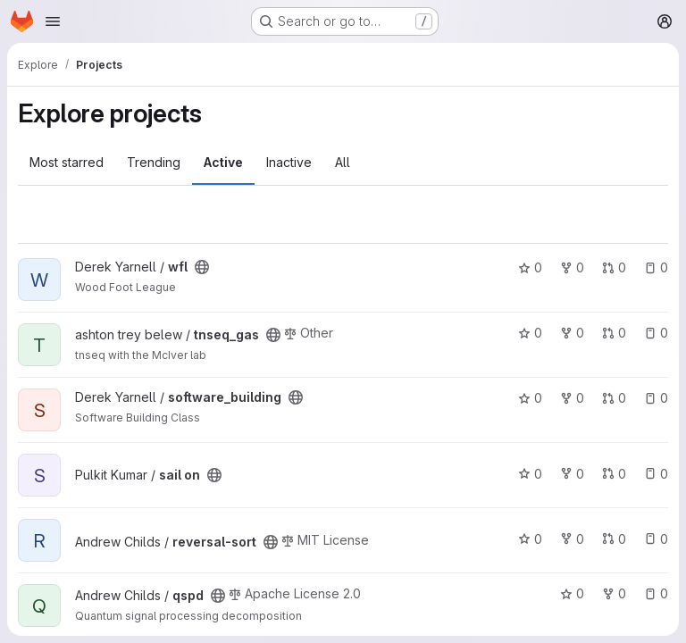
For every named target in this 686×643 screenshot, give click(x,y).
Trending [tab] (153, 162)
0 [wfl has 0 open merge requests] (614, 267)
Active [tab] (223, 162)
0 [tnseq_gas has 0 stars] (530, 332)
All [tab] (342, 162)
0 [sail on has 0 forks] (572, 473)
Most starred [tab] (66, 162)
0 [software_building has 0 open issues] (656, 397)
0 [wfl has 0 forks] (572, 267)
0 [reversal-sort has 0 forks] (572, 539)
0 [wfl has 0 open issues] (656, 267)
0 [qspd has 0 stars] (572, 593)
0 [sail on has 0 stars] (530, 473)
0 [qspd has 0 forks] (614, 593)
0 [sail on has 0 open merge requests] (614, 473)
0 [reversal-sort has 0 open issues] (656, 539)
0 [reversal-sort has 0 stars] (530, 539)
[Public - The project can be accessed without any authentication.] (202, 267)
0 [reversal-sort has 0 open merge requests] (614, 539)
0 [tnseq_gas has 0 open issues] (656, 332)
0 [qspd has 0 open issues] (656, 593)
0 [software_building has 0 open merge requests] (614, 397)
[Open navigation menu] (52, 21)
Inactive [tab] (289, 162)
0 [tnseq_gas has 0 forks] (572, 332)
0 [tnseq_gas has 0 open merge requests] (614, 332)
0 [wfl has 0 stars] (530, 267)
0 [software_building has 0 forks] (572, 397)
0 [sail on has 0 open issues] (656, 473)
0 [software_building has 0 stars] (530, 397)
